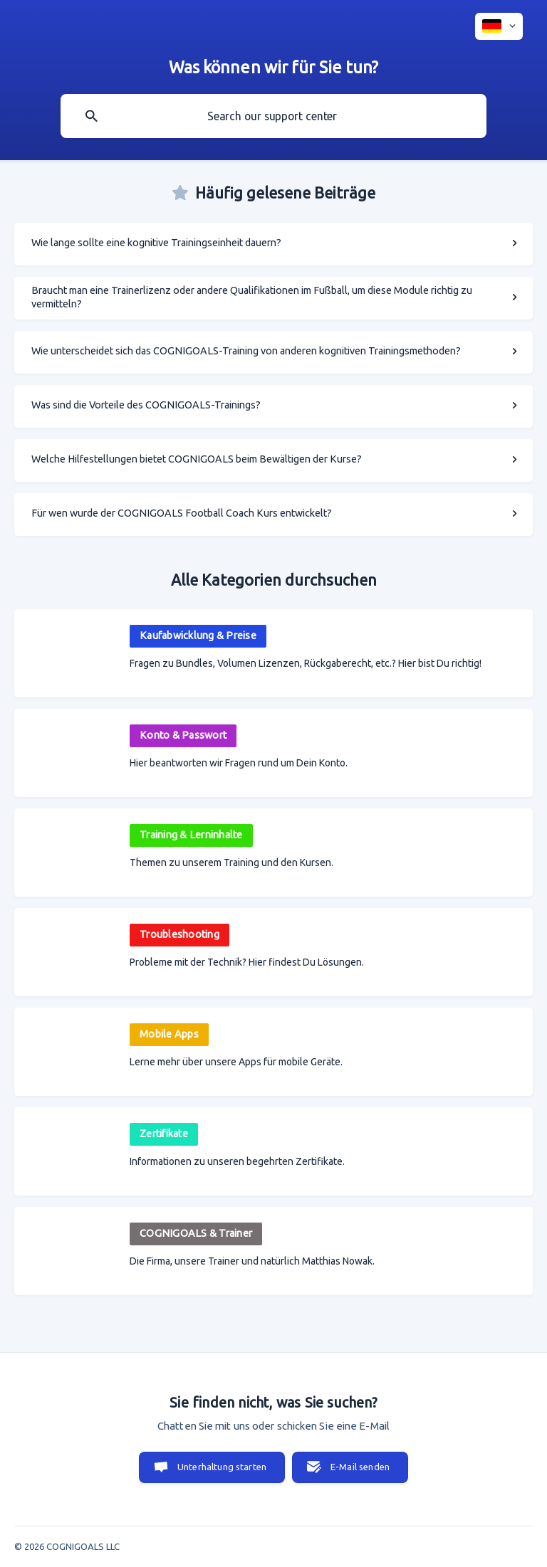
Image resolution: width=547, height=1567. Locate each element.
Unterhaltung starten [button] (221, 1467)
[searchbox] (273, 116)
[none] (499, 26)
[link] (273, 244)
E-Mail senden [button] (360, 1467)
